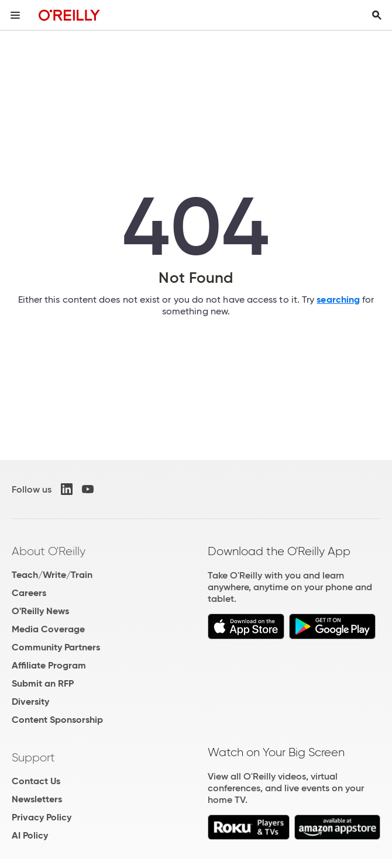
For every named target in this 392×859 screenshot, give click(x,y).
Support (33, 757)
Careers (29, 593)
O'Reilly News (40, 611)
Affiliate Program (49, 665)
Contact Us (36, 781)
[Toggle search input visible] (377, 15)
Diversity (30, 701)
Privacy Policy (41, 817)
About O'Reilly (48, 551)
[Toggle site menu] (15, 15)
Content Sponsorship (57, 719)
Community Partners (56, 647)
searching (338, 299)
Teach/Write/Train (52, 575)
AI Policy (30, 835)
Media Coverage (48, 629)
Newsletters (37, 799)
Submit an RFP (43, 683)
